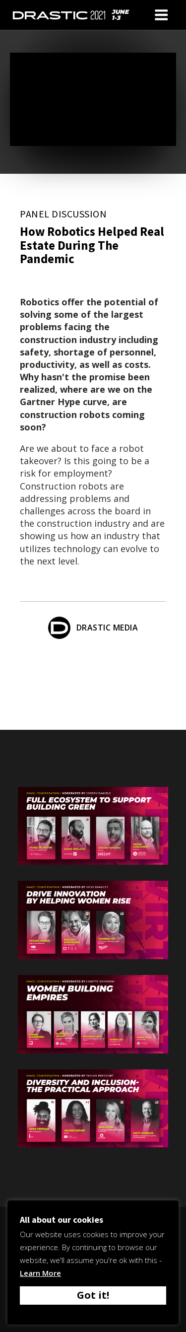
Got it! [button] (93, 1295)
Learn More (40, 1273)
